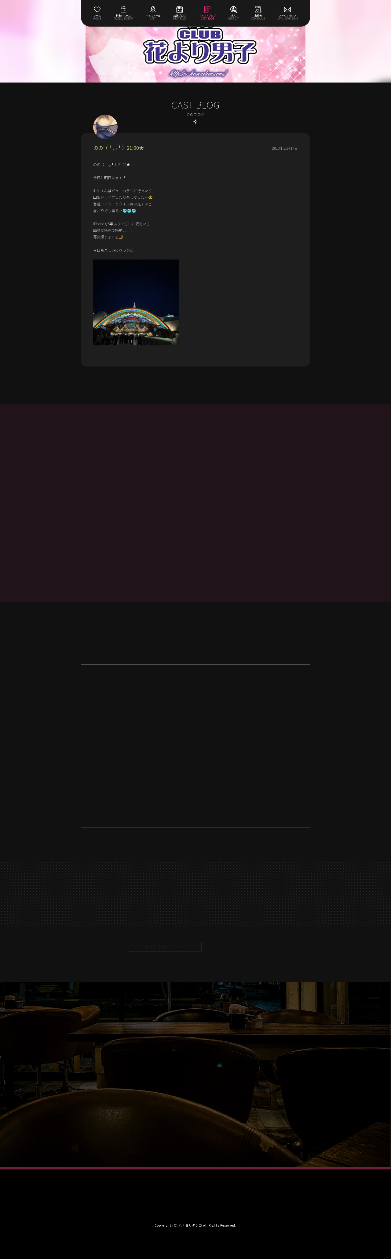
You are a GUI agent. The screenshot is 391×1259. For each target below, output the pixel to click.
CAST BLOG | (162, 946)
